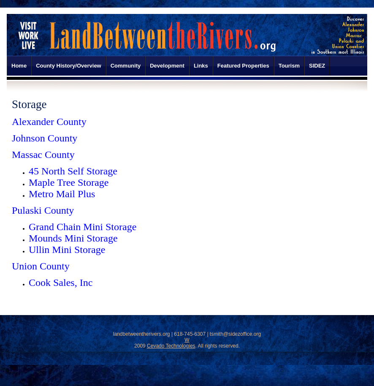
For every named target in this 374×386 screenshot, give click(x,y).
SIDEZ (317, 66)
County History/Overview (68, 66)
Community (126, 66)
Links (201, 66)
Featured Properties (243, 66)
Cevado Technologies (171, 346)
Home (19, 66)
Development (167, 66)
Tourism (289, 66)
